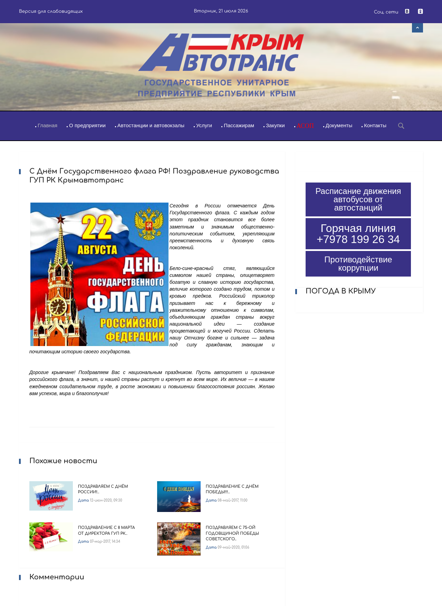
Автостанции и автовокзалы (150, 125)
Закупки (275, 125)
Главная (47, 125)
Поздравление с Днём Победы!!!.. (232, 489)
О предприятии (87, 125)
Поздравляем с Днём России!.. (103, 489)
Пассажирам (239, 125)
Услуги (204, 125)
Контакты (375, 125)
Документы (339, 125)
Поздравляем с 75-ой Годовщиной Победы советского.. (232, 533)
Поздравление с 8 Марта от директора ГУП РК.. (106, 530)
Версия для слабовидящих (51, 11)
